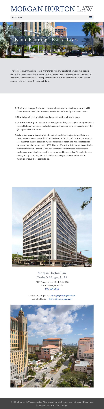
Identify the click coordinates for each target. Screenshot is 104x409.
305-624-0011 (52, 288)
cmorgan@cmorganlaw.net (63, 295)
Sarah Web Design (58, 405)
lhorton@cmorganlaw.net (60, 299)
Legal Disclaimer (85, 402)
